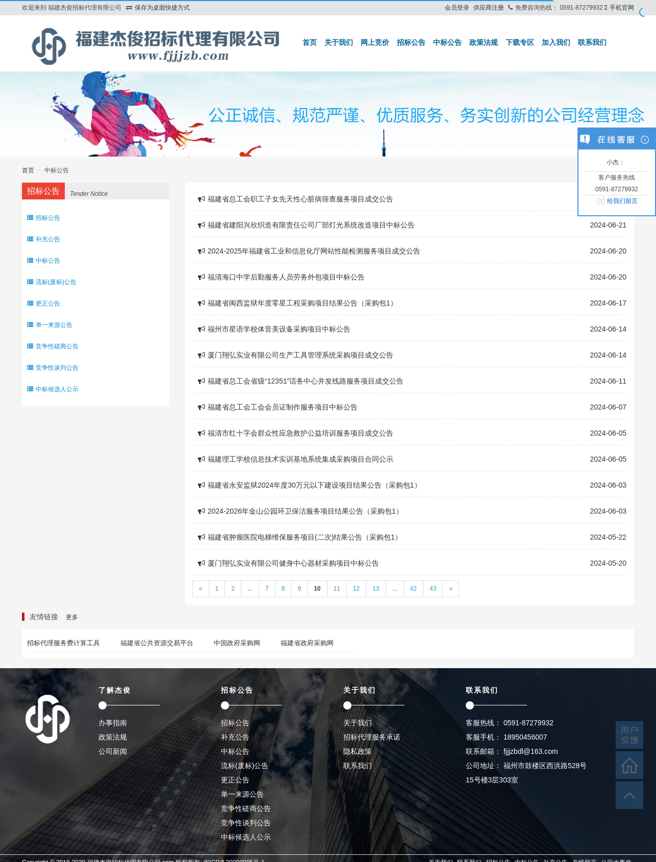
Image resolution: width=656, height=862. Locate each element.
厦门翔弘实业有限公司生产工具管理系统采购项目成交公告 (295, 355)
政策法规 (483, 42)
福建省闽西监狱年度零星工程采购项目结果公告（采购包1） (297, 303)
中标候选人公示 (53, 389)
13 (375, 588)
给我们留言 (622, 201)
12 (356, 588)
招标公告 (411, 42)
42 (413, 588)
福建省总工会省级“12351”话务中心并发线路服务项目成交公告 (300, 381)
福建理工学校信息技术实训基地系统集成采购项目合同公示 (295, 459)
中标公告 (447, 42)
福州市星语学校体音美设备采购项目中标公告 (274, 329)
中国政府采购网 (237, 643)
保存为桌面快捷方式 (162, 7)
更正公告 (43, 303)
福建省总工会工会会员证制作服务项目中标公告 (278, 407)
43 (433, 588)
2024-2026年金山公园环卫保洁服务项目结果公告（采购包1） (300, 511)
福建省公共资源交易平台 (156, 643)
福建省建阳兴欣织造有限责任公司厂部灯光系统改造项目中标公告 (306, 225)
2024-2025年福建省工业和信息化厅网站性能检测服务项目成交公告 (309, 251)
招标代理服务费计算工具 (63, 643)
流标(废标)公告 (52, 282)
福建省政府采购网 (307, 643)
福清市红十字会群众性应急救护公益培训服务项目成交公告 (295, 433)
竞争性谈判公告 (53, 367)
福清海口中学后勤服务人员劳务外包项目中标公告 (281, 277)
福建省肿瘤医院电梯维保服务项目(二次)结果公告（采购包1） (300, 537)
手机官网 (622, 7)
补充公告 (43, 239)
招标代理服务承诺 (371, 737)
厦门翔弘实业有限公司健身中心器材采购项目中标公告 (288, 563)
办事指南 (112, 723)
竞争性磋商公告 (53, 346)
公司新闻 (112, 751)
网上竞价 (375, 42)
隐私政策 (357, 751)
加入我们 (556, 42)
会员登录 (457, 7)
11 (337, 588)
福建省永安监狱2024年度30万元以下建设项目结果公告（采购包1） (309, 485)
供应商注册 (488, 7)
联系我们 (592, 42)
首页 (309, 42)
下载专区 (520, 42)
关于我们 (338, 42)
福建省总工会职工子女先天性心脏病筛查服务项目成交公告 (295, 199)
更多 (72, 617)
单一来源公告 (49, 324)
